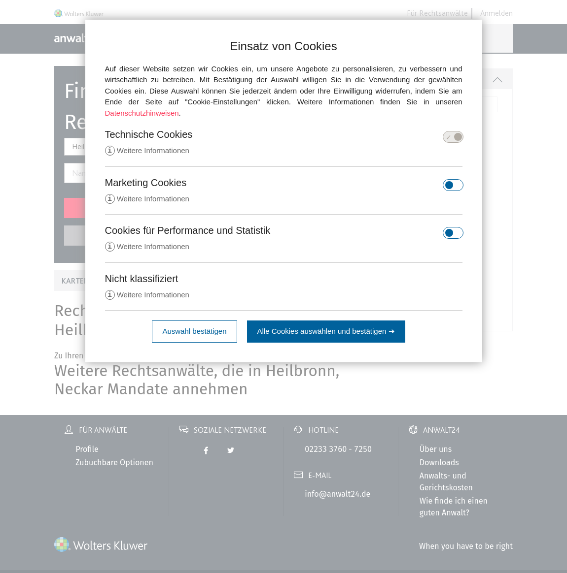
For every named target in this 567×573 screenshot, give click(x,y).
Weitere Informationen (147, 151)
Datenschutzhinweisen (142, 113)
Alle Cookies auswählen (326, 333)
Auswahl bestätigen (194, 333)
